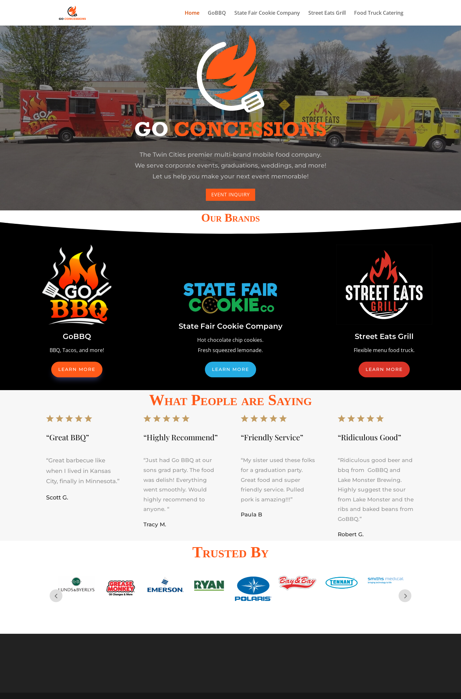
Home (192, 13)
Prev (56, 595)
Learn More (76, 369)
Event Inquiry (230, 192)
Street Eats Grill (327, 13)
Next (405, 595)
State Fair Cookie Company (267, 13)
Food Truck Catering (378, 13)
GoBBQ (217, 13)
